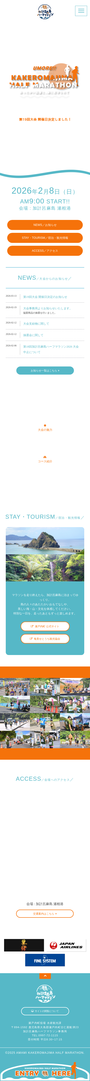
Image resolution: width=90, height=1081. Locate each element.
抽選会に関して (33, 335)
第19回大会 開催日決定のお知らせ (45, 297)
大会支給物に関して (36, 323)
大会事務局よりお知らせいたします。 (47, 308)
